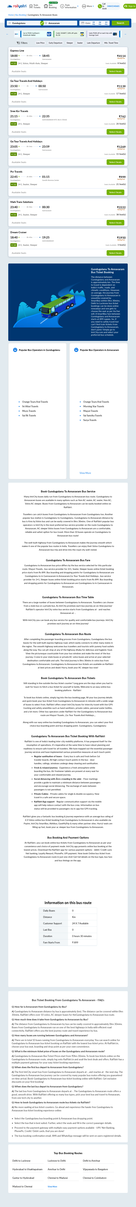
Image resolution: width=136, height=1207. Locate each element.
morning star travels (93, 406)
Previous (6, 34)
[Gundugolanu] (24, 23)
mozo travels (29, 410)
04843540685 (113, 6)
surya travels (89, 420)
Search (120, 23)
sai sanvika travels (92, 415)
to (21, 1160)
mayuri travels (90, 410)
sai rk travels (29, 415)
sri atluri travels (30, 406)
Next (124, 34)
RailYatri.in (112, 1043)
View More (52, 1186)
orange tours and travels (35, 401)
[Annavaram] (60, 23)
